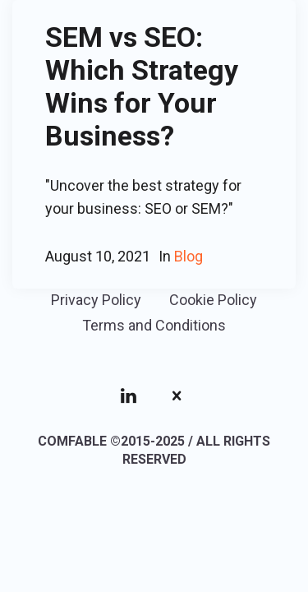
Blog (188, 256)
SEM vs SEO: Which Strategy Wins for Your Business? (141, 86)
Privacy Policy (96, 299)
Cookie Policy (213, 299)
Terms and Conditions (154, 325)
